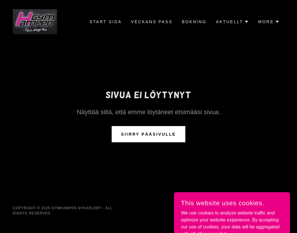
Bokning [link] (194, 21)
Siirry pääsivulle (148, 134)
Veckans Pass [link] (152, 21)
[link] (35, 21)
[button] (232, 21)
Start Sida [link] (106, 21)
